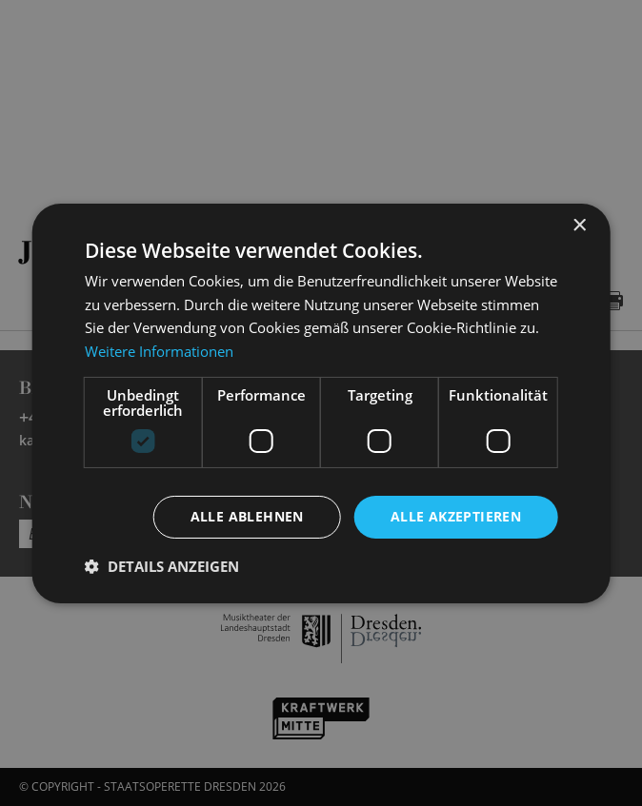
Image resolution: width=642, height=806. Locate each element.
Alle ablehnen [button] (247, 516)
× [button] (579, 225)
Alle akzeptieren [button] (456, 516)
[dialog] (321, 403)
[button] (162, 566)
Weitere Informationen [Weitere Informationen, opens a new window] (159, 351)
